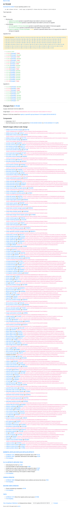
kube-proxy (8, 339)
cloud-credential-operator (12, 173)
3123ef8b (24, 246)
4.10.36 (17, 41)
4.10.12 (27, 37)
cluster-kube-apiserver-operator (13, 204)
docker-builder (9, 276)
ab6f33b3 (20, 196)
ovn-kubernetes (10, 414)
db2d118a (26, 129)
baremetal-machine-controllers (13, 166)
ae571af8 (25, 149)
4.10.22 (7, 39)
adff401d (25, 166)
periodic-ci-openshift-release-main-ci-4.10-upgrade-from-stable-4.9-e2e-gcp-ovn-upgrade (38, 30)
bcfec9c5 (17, 374)
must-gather (9, 369)
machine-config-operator (11, 485)
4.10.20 (58, 37)
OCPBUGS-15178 (10, 497)
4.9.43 (8, 74)
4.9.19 (8, 81)
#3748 (24, 488)
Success (19, 55)
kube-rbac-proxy (10, 341)
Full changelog (9, 458)
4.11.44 (8, 95)
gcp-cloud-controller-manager (13, 284)
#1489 (29, 466)
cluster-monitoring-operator (13, 219)
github (19, 506)
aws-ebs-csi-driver (10, 143)
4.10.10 (17, 37)
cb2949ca (18, 251)
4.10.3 (8, 65)
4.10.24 (12, 39)
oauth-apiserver (10, 376)
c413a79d (23, 219)
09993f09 (15, 361)
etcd (7, 283)
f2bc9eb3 (26, 439)
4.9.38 (38, 46)
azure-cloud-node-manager (12, 153)
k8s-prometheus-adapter (12, 336)
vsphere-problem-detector (12, 448)
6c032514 (14, 249)
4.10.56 (53, 42)
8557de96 (24, 358)
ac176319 (13, 438)
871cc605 (18, 316)
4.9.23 (35, 44)
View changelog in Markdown (10, 503)
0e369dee (23, 291)
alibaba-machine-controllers (13, 138)
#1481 (37, 470)
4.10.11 (22, 37)
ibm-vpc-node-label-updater (12, 308)
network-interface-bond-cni (12, 371)
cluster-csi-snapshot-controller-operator (16, 193)
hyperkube (8, 296)
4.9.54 (43, 48)
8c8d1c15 (22, 146)
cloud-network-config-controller (13, 174)
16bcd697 (15, 296)
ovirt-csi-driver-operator (11, 411)
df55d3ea (19, 343)
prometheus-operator (11, 431)
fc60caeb (22, 303)
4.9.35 (8, 76)
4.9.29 (62, 44)
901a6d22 (25, 344)
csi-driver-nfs (9, 254)
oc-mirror (8, 381)
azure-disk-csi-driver (11, 154)
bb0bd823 (22, 269)
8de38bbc (23, 404)
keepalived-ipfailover (11, 338)
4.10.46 (7, 42)
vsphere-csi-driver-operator (12, 444)
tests (5, 494)
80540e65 (25, 199)
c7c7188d (20, 154)
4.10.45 (58, 41)
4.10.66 (8, 97)
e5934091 (19, 264)
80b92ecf (20, 406)
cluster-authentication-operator (13, 178)
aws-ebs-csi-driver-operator (12, 144)
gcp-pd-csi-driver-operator (12, 291)
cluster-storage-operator (12, 238)
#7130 (38, 454)
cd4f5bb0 (18, 376)
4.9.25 (44, 44)
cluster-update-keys (11, 239)
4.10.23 (8, 58)
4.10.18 (8, 60)
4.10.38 (22, 41)
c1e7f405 (17, 294)
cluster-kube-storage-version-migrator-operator (17, 214)
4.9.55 (47, 48)
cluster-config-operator (11, 191)
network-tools (9, 374)
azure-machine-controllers (12, 164)
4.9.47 (16, 48)
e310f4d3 (19, 443)
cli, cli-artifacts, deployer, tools (13, 462)
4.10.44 (53, 41)
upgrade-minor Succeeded (15, 22)
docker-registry (9, 278)
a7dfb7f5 (20, 353)
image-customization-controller (13, 313)
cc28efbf (15, 339)
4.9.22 (8, 77)
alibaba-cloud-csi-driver (11, 133)
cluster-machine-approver (12, 218)
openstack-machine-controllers (13, 401)
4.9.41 (52, 46)
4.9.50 (29, 48)
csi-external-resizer (10, 264)
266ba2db (19, 181)
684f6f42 (19, 239)
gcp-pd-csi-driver (10, 289)
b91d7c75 (16, 423)
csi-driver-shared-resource (12, 256)
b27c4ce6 (22, 236)
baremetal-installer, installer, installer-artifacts (18, 452)
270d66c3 (18, 268)
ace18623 (29, 193)
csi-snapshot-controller (11, 271)
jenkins (7, 329)
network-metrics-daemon (12, 373)
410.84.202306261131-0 (50, 123)
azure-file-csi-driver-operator (13, 161)
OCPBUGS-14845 (10, 480)
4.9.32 (16, 46)
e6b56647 (16, 254)
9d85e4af (25, 204)
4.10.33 (58, 39)
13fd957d (15, 298)
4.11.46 (8, 92)
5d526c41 (20, 338)
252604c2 (30, 208)
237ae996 (30, 188)
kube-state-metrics (10, 343)
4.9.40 (47, 46)
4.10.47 (12, 42)
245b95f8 (16, 379)
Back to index (6, 0)
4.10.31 (48, 39)
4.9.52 (8, 72)
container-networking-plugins (13, 246)
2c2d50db (24, 384)
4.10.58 (7, 44)
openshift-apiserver (11, 383)
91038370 (27, 228)
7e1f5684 (33, 214)
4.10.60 (8, 55)
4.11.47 (8, 90)
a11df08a (23, 448)
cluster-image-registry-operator (13, 199)
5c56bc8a (18, 281)
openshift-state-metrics (12, 388)
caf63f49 (13, 318)
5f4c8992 (18, 421)
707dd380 (22, 364)
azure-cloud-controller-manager (13, 149)
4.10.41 (38, 41)
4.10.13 (32, 37)
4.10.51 (27, 42)
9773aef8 (17, 409)
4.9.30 (7, 46)
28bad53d (26, 304)
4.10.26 (22, 39)
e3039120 (24, 299)
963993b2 (25, 401)
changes (13, 53)
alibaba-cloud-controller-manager (14, 129)
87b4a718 (19, 159)
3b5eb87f (15, 436)
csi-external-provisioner (11, 263)
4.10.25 (17, 39)
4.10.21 (63, 37)
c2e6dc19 (23, 144)
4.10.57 (58, 42)
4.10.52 (33, 42)
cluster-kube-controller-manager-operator (16, 208)
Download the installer (8, 6)
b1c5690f (24, 224)
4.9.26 (48, 44)
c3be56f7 (12, 283)
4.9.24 (39, 44)
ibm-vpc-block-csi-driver (12, 303)
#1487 (38, 468)
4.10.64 (8, 100)
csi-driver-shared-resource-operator (14, 258)
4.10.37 (8, 57)
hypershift (8, 298)
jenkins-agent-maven (11, 333)
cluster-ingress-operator (12, 203)
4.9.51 (34, 48)
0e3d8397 (23, 184)
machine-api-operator (11, 353)
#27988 (37, 497)
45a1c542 (21, 328)
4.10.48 (17, 42)
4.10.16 (47, 37)
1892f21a (17, 278)
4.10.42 (43, 41)
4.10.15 (42, 37)
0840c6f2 (21, 191)
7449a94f (25, 309)
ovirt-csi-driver (9, 409)
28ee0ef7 (16, 319)
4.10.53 (38, 42)
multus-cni (8, 361)
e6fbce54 (20, 198)
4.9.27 (53, 44)
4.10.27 (27, 39)
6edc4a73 (23, 371)
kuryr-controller (10, 349)
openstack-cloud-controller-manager (15, 394)
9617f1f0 (24, 138)
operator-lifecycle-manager (12, 404)
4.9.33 (20, 46)
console (8, 244)
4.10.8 (26, 44)
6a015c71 (25, 178)
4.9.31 (11, 46)
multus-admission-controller (13, 358)
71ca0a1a (14, 381)
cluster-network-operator (12, 223)
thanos (7, 438)
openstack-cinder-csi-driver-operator (15, 391)
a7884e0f (14, 244)
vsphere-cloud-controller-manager (14, 439)
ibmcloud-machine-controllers (13, 309)
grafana (8, 293)
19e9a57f (18, 289)
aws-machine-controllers (12, 146)
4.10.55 (48, 42)
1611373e (19, 434)
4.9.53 (38, 48)
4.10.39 (27, 41)
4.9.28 (57, 44)
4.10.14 (37, 37)
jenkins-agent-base (10, 331)
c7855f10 (22, 223)
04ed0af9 (23, 164)
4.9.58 (8, 69)
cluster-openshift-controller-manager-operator (17, 231)
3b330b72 (23, 351)
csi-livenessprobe (10, 268)
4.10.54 (43, 42)
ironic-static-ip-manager (12, 328)
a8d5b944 (22, 288)
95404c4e (22, 218)
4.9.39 (43, 46)
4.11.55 (8, 88)
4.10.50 (22, 42)
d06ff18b (23, 256)
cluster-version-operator (12, 241)
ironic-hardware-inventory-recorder (14, 321)
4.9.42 (56, 46)
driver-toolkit (9, 279)
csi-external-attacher (11, 261)
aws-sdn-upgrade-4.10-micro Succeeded (19, 26)
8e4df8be (14, 348)
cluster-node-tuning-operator (13, 224)
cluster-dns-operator (11, 196)
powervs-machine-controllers (13, 418)
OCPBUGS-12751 (10, 454)
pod (7, 416)
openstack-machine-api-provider (14, 398)
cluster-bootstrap (10, 186)
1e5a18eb (19, 243)
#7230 (38, 456)
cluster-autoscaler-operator (12, 183)
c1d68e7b (24, 418)
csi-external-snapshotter (12, 266)
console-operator (8, 477)
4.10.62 (8, 51)
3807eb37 (24, 161)
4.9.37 (34, 46)
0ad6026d (22, 238)
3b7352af (17, 276)
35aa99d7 (24, 156)
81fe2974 (25, 324)
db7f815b (16, 369)
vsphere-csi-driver (10, 443)
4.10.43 (48, 41)
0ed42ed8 (26, 211)
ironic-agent (9, 319)
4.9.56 (52, 48)
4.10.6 (17, 44)
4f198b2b (18, 341)
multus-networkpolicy (11, 363)
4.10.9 (30, 44)
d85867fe (25, 139)
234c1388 (22, 373)
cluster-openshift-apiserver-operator (15, 228)
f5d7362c (23, 444)
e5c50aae (21, 388)
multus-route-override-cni (12, 364)
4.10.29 (38, 39)
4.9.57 (8, 70)
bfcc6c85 (20, 363)
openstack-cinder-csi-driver (12, 389)
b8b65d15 (32, 231)
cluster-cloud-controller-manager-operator (16, 188)
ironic (7, 318)
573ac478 (21, 411)
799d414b (16, 378)
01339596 (23, 424)
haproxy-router (9, 294)
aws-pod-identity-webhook (12, 148)
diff (57, 123)
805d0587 (22, 203)
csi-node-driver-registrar (12, 269)
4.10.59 (12, 44)
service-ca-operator (11, 434)
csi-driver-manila (10, 251)
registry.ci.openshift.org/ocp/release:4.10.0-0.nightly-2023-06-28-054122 (38, 114)
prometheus (9, 423)
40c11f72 (21, 171)
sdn (7, 433)
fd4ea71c (16, 279)
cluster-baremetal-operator (12, 184)
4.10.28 (33, 39)
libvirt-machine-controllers (12, 351)
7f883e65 (19, 383)
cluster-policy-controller (12, 234)
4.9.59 (8, 67)
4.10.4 (8, 63)
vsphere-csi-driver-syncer (12, 446)
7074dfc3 (23, 308)
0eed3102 (23, 429)
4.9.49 (25, 48)
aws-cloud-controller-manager (13, 139)
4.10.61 (8, 53)
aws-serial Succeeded (14, 27)
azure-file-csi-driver (10, 159)
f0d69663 (25, 134)
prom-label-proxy (10, 421)
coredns (8, 249)
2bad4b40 (19, 143)
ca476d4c (14, 293)
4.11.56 (8, 86)
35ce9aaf (22, 413)
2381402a (24, 366)
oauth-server (9, 379)
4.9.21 (8, 79)
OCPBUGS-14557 (10, 456)
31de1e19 (21, 263)
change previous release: (25, 503)
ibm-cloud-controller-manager (13, 299)
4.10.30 (43, 39)
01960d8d (19, 169)
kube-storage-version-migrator (13, 344)
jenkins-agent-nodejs (11, 334)
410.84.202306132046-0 (36, 123)
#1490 (21, 465)
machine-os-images (11, 356)
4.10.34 (7, 41)
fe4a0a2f (22, 266)
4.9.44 (61, 46)
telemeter (8, 436)
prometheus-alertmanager (12, 424)
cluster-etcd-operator (11, 198)
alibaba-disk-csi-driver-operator (13, 134)
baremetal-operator (10, 169)
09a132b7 (20, 356)
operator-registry (10, 408)
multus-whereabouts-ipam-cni (13, 366)
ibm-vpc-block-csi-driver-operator (14, 304)
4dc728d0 (24, 284)
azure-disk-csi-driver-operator (13, 156)
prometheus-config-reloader (13, 426)
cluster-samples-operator (12, 236)
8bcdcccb (23, 183)
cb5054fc (22, 173)
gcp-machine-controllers (12, 288)
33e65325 (22, 241)
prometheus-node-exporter (12, 429)
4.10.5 (8, 62)
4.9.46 (11, 48)
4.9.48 (20, 48)
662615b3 (27, 258)
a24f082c (25, 313)
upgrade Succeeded (14, 21)
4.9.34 (25, 46)
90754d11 (17, 414)
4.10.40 (33, 41)
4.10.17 (53, 37)
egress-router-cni (10, 281)
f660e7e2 (25, 174)
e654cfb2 (13, 329)
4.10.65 (8, 99)
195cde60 (18, 186)
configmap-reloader (11, 243)
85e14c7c (21, 234)
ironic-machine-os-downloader (13, 324)
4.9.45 (7, 48)
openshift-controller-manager (13, 384)
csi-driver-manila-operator (12, 253)
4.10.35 (12, 41)
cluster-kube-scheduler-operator (14, 211)
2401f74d (26, 398)
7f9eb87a (23, 148)
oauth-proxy (9, 378)
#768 (47, 480)
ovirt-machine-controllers (12, 413)
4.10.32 (53, 39)
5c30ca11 (21, 133)
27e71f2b (20, 261)
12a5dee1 (28, 391)
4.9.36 (29, 46)
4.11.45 (8, 93)
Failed (18, 53)
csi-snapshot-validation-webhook (14, 273)
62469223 (27, 321)
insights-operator (10, 316)
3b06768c (22, 253)
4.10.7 (21, 44)
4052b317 (22, 336)
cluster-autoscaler (10, 181)
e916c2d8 (23, 426)
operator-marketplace (11, 406)
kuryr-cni (8, 348)
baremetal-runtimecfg (11, 171)
